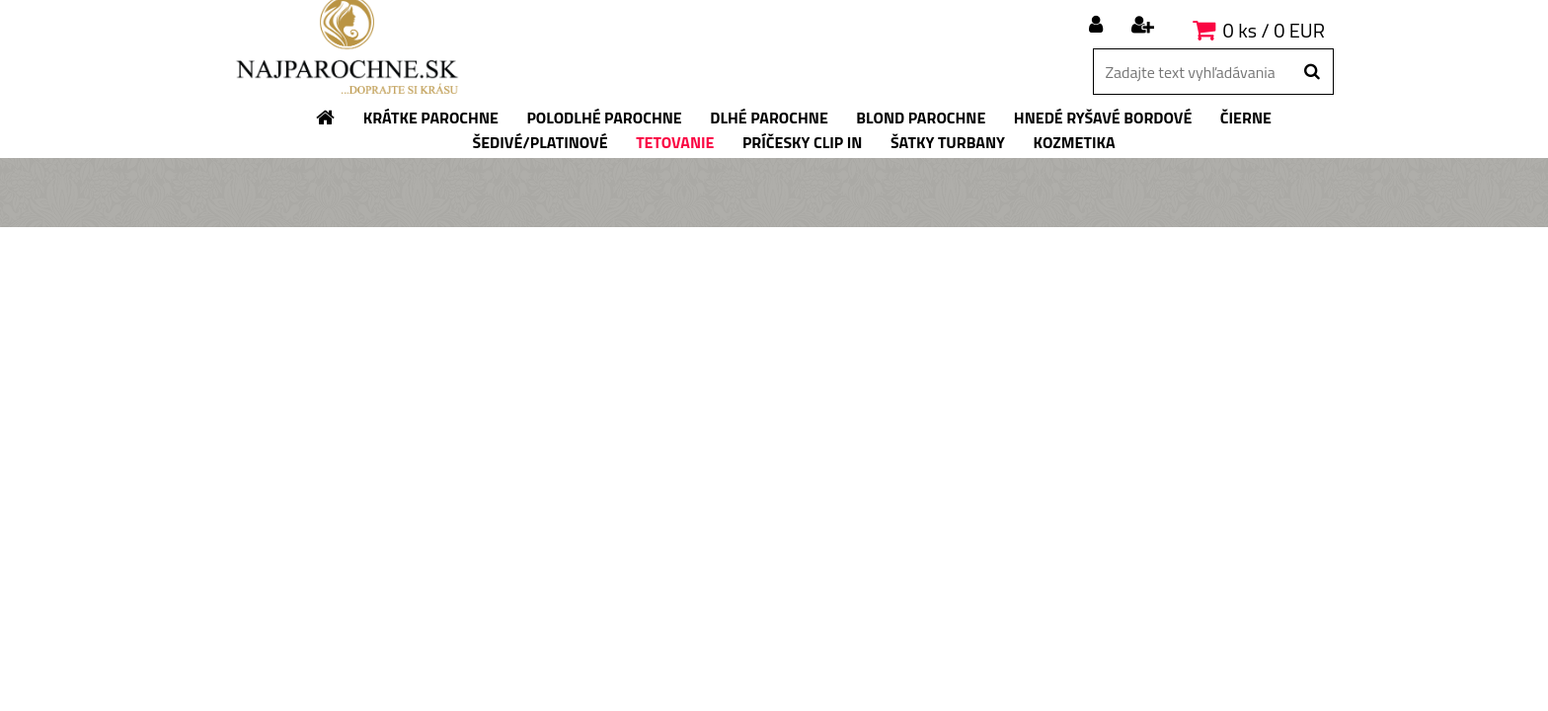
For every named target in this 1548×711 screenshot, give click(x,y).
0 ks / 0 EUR (1274, 30)
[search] (1311, 72)
